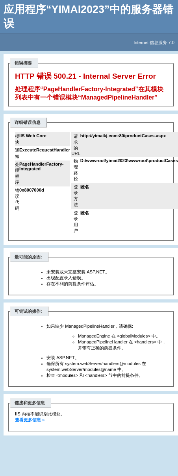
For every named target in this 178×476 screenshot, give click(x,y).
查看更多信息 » (29, 419)
